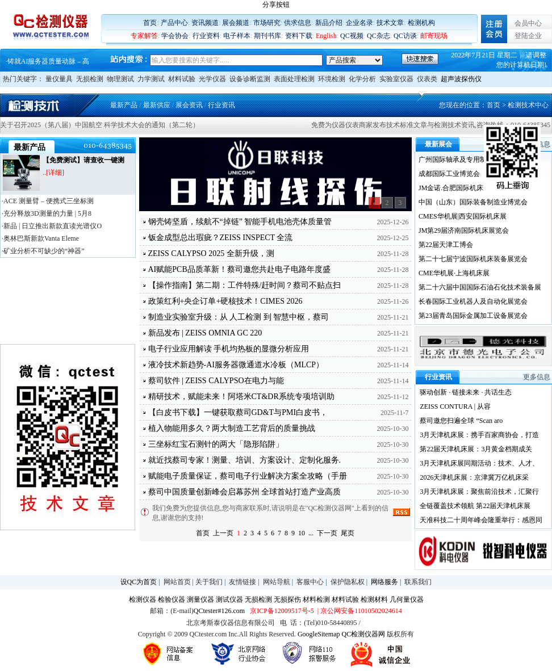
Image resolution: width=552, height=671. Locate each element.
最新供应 (156, 105)
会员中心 (528, 23)
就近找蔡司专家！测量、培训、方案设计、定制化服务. (244, 460)
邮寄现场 (434, 36)
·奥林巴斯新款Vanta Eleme (40, 238)
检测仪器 (142, 599)
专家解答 (144, 36)
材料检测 (316, 599)
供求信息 (297, 23)
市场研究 (267, 23)
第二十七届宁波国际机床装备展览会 (473, 259)
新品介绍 (328, 23)
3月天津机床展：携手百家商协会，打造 (479, 435)
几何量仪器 (407, 599)
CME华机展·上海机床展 (454, 273)
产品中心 (174, 23)
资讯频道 (205, 23)
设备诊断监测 (249, 79)
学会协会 (175, 36)
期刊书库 (267, 36)
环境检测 (331, 79)
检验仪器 (171, 599)
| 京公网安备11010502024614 (359, 611)
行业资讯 (221, 105)
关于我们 (209, 582)
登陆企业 (528, 36)
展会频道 (235, 23)
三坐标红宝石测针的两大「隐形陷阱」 (215, 444)
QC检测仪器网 (364, 634)
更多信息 (536, 377)
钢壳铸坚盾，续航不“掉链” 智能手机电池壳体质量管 (240, 221)
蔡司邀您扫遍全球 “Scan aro (461, 421)
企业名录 (359, 23)
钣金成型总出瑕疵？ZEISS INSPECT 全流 (220, 237)
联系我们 (418, 582)
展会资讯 (189, 105)
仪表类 (427, 79)
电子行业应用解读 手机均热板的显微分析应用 (229, 349)
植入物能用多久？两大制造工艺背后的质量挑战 (231, 428)
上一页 (223, 533)
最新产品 (123, 105)
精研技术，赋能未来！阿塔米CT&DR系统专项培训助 (241, 396)
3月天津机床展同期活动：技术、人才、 (479, 463)
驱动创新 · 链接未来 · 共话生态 (466, 392)
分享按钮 (276, 5)
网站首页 (177, 582)
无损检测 (89, 79)
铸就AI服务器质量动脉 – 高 (48, 61)
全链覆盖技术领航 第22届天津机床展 (475, 506)
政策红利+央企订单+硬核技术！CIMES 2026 (225, 301)
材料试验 (181, 79)
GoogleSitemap (319, 634)
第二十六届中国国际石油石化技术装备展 (480, 287)
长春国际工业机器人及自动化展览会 (473, 301)
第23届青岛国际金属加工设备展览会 (473, 316)
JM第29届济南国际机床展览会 (464, 230)
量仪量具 (59, 79)
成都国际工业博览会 (449, 174)
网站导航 (276, 582)
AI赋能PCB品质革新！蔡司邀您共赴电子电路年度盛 (239, 269)
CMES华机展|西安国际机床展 (463, 216)
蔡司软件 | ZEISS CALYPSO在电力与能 (216, 380)
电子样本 (236, 36)
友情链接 (242, 582)
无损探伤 (287, 599)
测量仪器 (200, 599)
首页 (150, 23)
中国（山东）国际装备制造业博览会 (473, 202)
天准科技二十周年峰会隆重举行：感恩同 (481, 520)
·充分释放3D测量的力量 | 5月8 (46, 213)
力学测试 (151, 79)
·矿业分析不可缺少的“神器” (43, 251)
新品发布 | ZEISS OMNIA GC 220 (205, 333)
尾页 (347, 533)
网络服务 (384, 582)
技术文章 (390, 23)
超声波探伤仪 (461, 79)
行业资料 (206, 36)
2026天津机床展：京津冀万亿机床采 (474, 477)
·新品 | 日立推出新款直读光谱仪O (52, 226)
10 (301, 533)
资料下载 (298, 36)
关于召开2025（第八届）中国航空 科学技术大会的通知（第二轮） (99, 125)
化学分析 (362, 79)
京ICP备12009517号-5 (282, 611)
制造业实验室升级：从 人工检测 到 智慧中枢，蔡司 (238, 317)
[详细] (55, 173)
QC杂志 (378, 36)
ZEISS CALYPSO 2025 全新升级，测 (211, 253)
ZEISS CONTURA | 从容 (455, 406)
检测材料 (374, 599)
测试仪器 (229, 599)
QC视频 (351, 36)
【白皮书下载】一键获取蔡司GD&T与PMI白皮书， (238, 412)
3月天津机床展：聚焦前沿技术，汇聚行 (479, 492)
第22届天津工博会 (446, 245)
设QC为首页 (138, 582)
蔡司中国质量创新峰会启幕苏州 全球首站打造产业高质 (244, 492)
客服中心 (310, 582)
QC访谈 (405, 36)
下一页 (327, 533)
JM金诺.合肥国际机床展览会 (461, 188)
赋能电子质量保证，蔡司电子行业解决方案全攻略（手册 (247, 476)
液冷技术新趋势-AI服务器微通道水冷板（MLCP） (236, 364)
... (310, 533)
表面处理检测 (294, 79)
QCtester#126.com (219, 611)
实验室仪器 (396, 79)
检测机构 (421, 23)
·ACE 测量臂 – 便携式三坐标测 (48, 201)
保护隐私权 (348, 582)
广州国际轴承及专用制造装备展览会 (473, 159)
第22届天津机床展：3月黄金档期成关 (476, 449)
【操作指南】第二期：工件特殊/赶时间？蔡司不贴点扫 (244, 285)
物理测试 (120, 79)
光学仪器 (212, 79)
